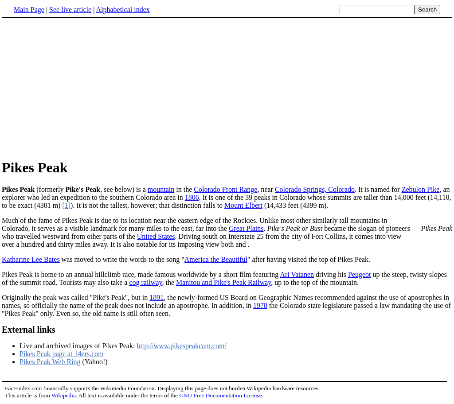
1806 (192, 197)
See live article (70, 9)
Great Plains (246, 228)
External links (28, 329)
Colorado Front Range (225, 189)
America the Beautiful (215, 259)
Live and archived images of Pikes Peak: (78, 346)
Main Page (29, 9)
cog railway (145, 282)
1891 (156, 297)
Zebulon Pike (421, 189)
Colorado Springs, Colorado (315, 189)
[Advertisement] (227, 88)
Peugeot (359, 274)
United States (156, 236)
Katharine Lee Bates (31, 259)
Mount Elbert (243, 205)
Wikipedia (63, 395)
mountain (161, 189)
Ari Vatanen (297, 274)
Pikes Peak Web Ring (50, 361)
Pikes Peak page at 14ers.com (62, 353)
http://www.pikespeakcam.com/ (181, 346)
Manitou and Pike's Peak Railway (223, 282)
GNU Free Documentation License (220, 395)
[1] (66, 205)
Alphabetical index (122, 9)
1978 (260, 305)
